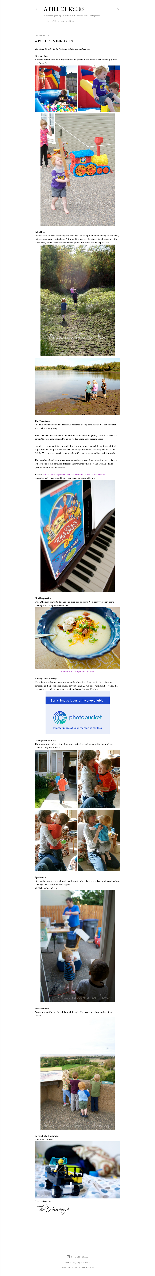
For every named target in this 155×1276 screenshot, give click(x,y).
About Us (58, 21)
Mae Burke (85, 1262)
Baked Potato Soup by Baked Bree (77, 671)
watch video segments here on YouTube (63, 474)
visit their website (96, 474)
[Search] (118, 8)
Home (47, 21)
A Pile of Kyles (64, 8)
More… (69, 21)
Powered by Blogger (77, 1257)
